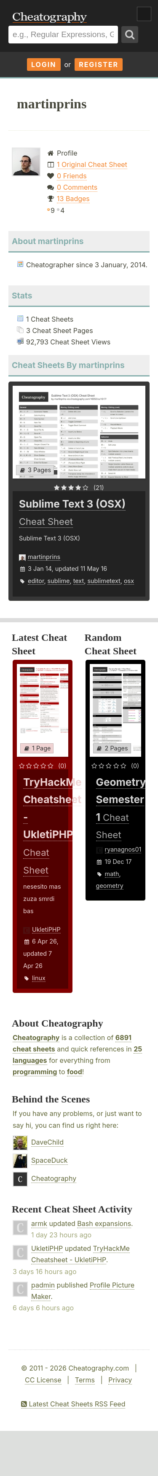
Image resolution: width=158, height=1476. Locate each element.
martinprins (44, 556)
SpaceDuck (49, 1160)
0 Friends (72, 176)
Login (43, 64)
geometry (109, 885)
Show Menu (144, 14)
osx (129, 580)
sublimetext (103, 580)
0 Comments (77, 187)
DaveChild (47, 1142)
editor (36, 580)
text (78, 580)
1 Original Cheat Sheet (92, 164)
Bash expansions (104, 1223)
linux (39, 977)
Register (98, 64)
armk (39, 1223)
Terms (85, 1380)
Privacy (120, 1380)
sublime (59, 580)
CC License (43, 1380)
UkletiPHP (46, 929)
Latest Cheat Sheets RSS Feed (73, 1404)
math (112, 873)
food (74, 1071)
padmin (43, 1285)
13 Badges (73, 198)
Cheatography (36, 1037)
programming (35, 1071)
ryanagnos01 (123, 849)
